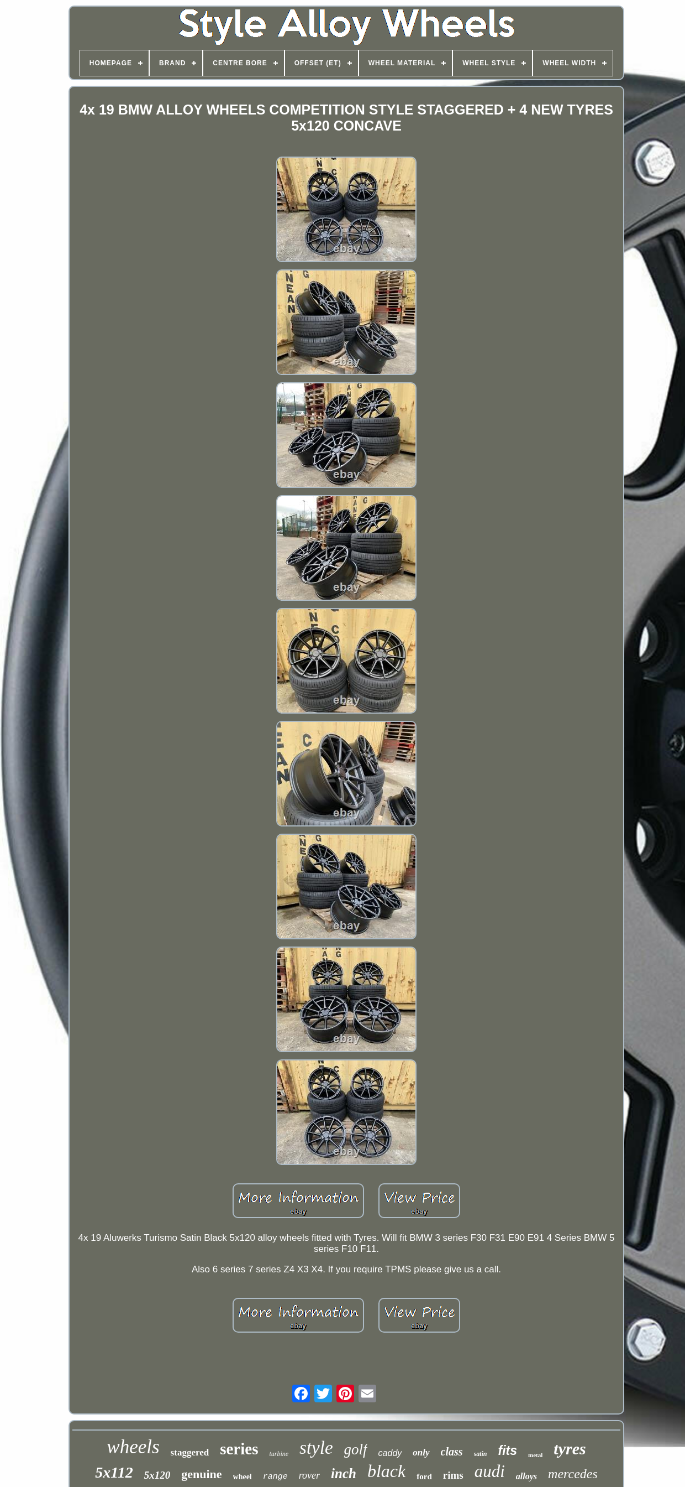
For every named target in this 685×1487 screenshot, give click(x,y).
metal (535, 1455)
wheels (133, 1447)
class (452, 1452)
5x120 (157, 1475)
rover (309, 1475)
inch (343, 1473)
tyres (570, 1448)
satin (480, 1454)
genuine (201, 1474)
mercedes (573, 1474)
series (239, 1449)
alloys (526, 1476)
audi (490, 1471)
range (275, 1476)
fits (508, 1450)
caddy (390, 1453)
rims (453, 1475)
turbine (278, 1454)
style (316, 1448)
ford (424, 1476)
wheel (242, 1477)
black (386, 1471)
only (421, 1452)
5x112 (114, 1472)
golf (355, 1449)
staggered (190, 1452)
